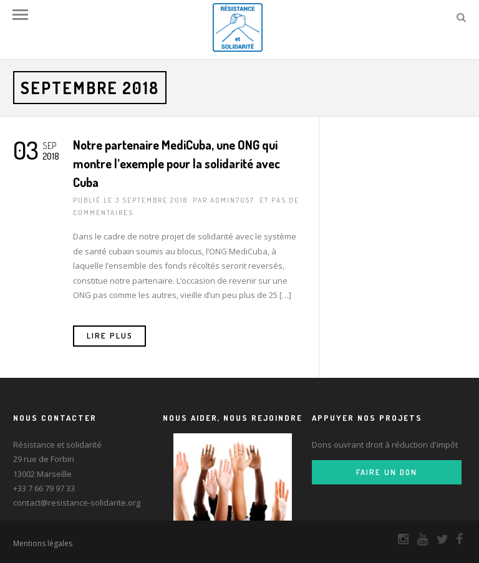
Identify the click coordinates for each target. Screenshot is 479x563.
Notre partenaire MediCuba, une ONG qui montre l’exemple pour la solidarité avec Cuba (176, 163)
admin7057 (232, 200)
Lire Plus (110, 335)
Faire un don (386, 472)
